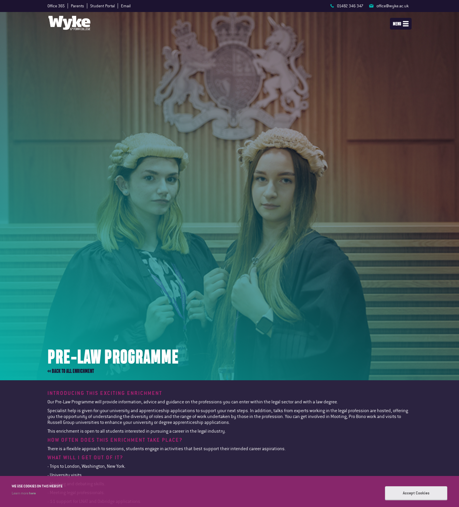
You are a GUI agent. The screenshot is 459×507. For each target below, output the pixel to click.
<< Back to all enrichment (70, 371)
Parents (77, 5)
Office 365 (56, 5)
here (32, 493)
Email (126, 5)
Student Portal (102, 5)
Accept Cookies (416, 493)
